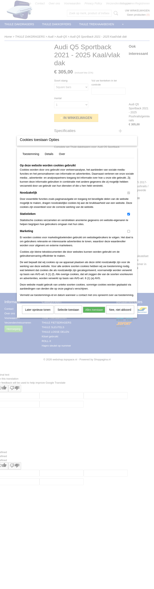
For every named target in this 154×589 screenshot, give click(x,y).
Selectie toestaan (68, 315)
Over (62, 159)
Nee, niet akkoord (120, 315)
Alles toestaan (94, 315)
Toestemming (30, 159)
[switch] (128, 198)
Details (49, 159)
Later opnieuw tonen (38, 315)
